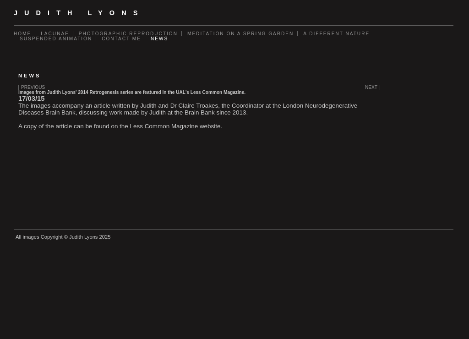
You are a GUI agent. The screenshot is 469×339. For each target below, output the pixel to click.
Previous (33, 87)
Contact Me (121, 38)
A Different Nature (336, 33)
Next (371, 87)
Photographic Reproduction (128, 33)
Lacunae (55, 33)
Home (22, 33)
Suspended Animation (56, 38)
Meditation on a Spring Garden (240, 33)
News (159, 38)
